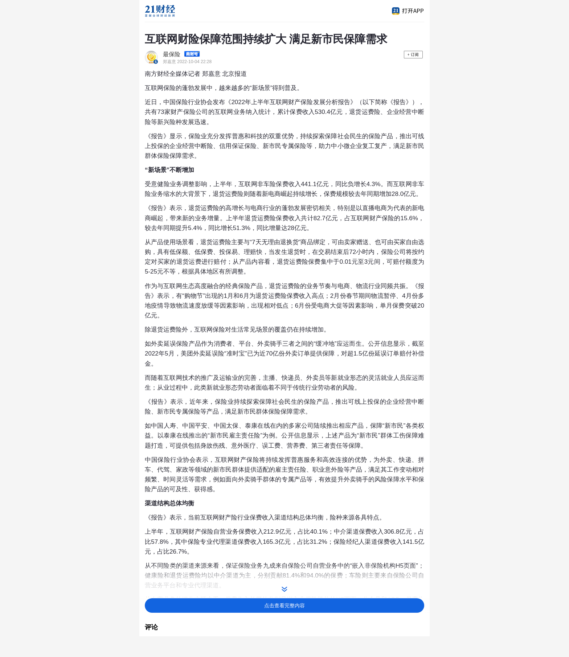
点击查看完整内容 (284, 605)
